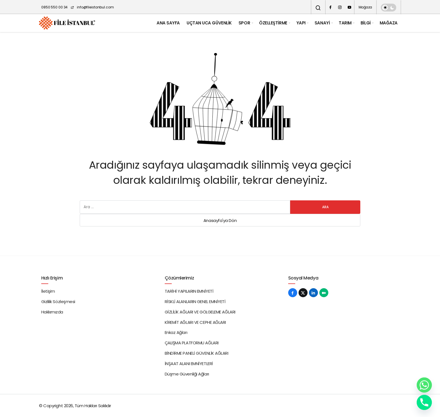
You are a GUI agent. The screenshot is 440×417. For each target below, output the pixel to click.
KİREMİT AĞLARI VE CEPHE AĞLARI (195, 322)
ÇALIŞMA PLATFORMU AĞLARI (192, 343)
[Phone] (424, 402)
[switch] (388, 8)
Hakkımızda (52, 312)
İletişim (48, 291)
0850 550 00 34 (54, 7)
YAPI (301, 23)
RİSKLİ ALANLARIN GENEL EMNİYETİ (195, 301)
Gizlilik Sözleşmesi (58, 301)
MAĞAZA (389, 23)
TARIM (345, 23)
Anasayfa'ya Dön (220, 220)
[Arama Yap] (318, 8)
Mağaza (365, 7)
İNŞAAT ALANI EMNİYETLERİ (189, 363)
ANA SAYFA (168, 23)
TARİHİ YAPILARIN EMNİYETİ (189, 291)
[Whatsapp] (424, 385)
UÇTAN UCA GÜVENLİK (209, 23)
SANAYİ (322, 23)
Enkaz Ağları (176, 332)
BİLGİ (366, 23)
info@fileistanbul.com (92, 7)
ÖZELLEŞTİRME (273, 23)
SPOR (244, 23)
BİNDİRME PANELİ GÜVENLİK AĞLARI (196, 353)
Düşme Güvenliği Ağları (187, 374)
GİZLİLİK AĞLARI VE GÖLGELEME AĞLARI (200, 312)
